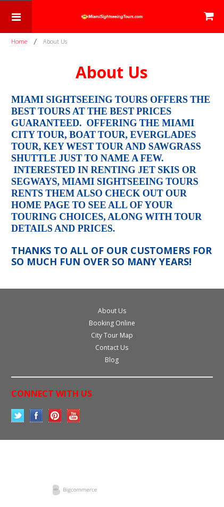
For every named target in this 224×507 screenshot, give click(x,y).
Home (19, 41)
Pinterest (55, 415)
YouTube (73, 415)
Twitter (17, 415)
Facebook (36, 415)
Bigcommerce (78, 490)
